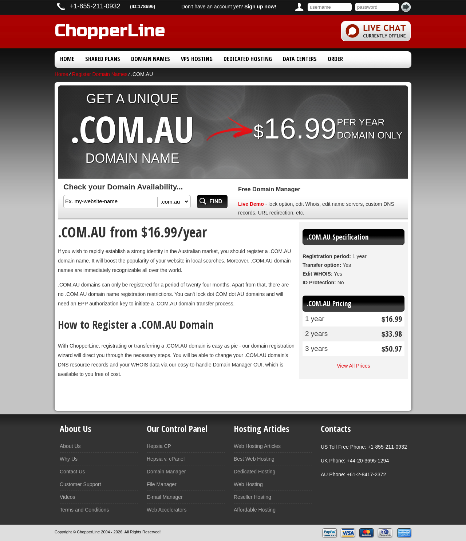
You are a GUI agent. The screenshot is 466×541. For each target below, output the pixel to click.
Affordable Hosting (255, 510)
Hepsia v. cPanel (166, 459)
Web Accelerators (166, 510)
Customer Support (80, 484)
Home (67, 59)
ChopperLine (110, 29)
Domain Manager (166, 471)
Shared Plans (102, 59)
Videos (67, 497)
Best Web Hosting (254, 459)
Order (335, 59)
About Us (70, 446)
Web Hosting (248, 484)
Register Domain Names (99, 74)
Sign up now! (260, 6)
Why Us (69, 459)
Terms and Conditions (84, 510)
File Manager (162, 484)
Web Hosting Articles (257, 446)
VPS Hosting (197, 59)
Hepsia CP (159, 446)
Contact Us (72, 471)
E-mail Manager (165, 497)
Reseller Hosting (252, 497)
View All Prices (353, 366)
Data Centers (300, 59)
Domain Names (150, 59)
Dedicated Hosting (248, 59)
